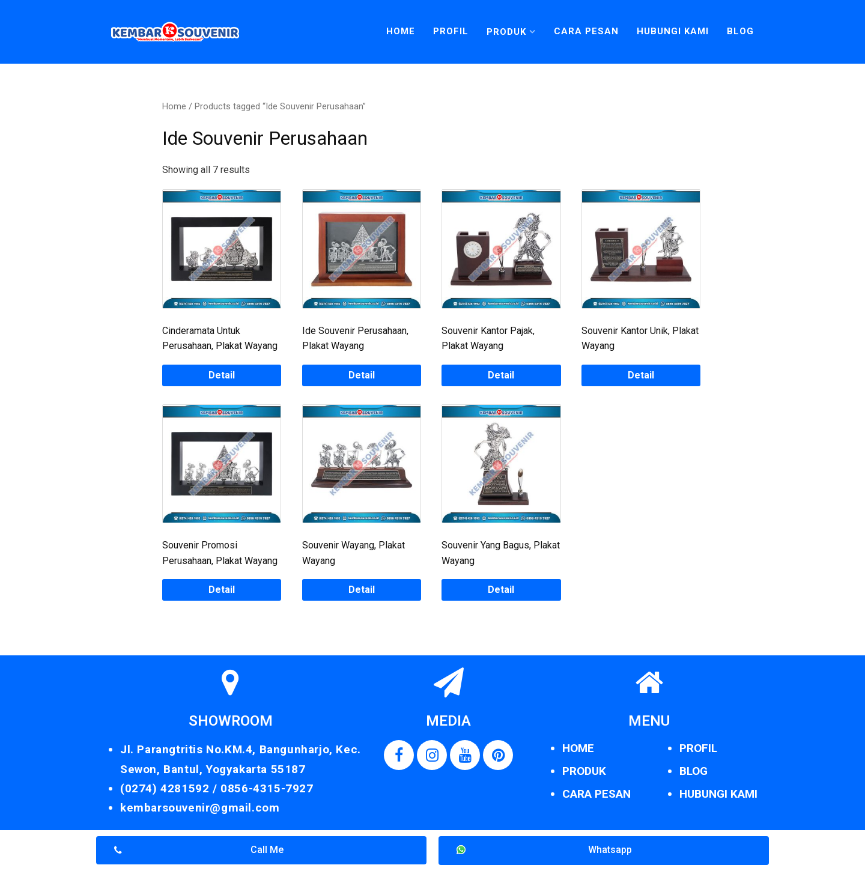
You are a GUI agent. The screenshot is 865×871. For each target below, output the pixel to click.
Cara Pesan (586, 31)
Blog (740, 31)
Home (400, 31)
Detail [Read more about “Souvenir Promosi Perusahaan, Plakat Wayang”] (221, 589)
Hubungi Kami (673, 31)
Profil (451, 31)
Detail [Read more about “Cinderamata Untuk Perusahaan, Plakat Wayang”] (221, 375)
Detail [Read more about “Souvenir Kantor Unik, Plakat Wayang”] (641, 375)
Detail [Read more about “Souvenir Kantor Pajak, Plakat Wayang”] (501, 375)
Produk (506, 31)
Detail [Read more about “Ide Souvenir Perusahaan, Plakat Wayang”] (361, 375)
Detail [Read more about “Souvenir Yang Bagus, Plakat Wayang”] (501, 589)
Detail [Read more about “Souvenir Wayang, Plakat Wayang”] (361, 589)
